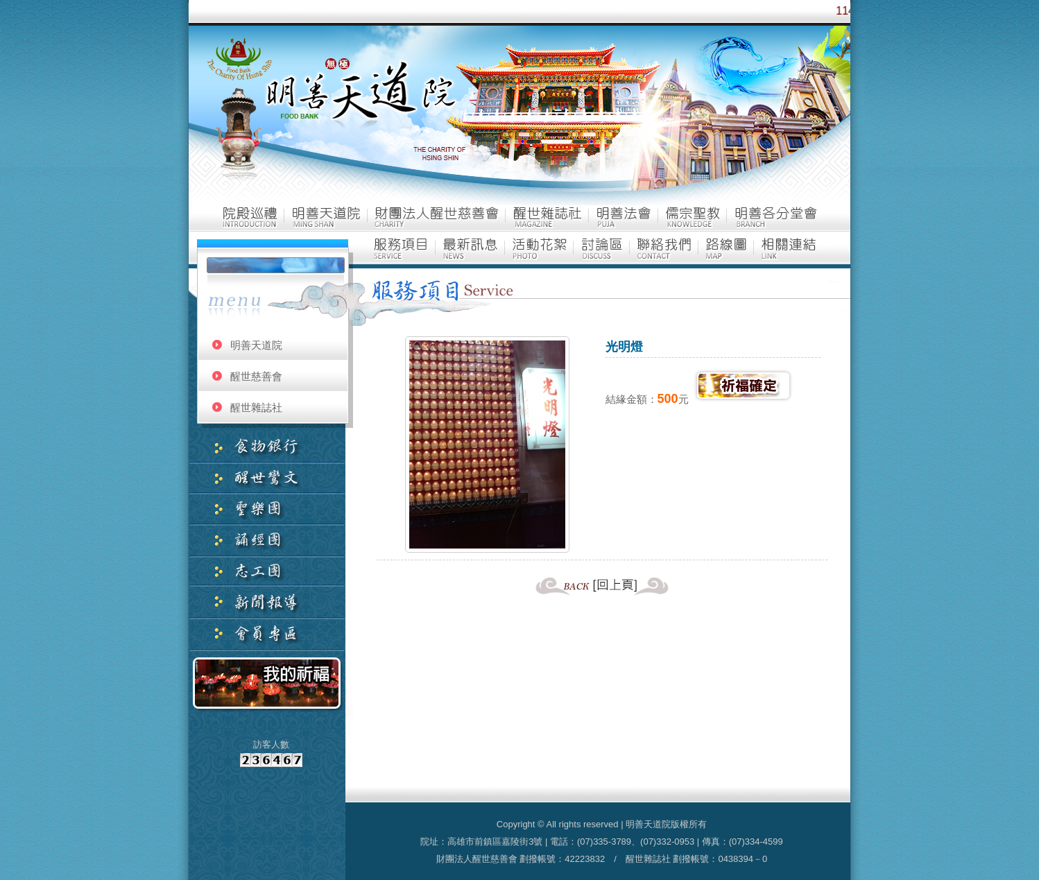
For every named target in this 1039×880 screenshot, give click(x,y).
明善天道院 (256, 345)
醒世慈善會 (256, 376)
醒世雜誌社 (256, 407)
